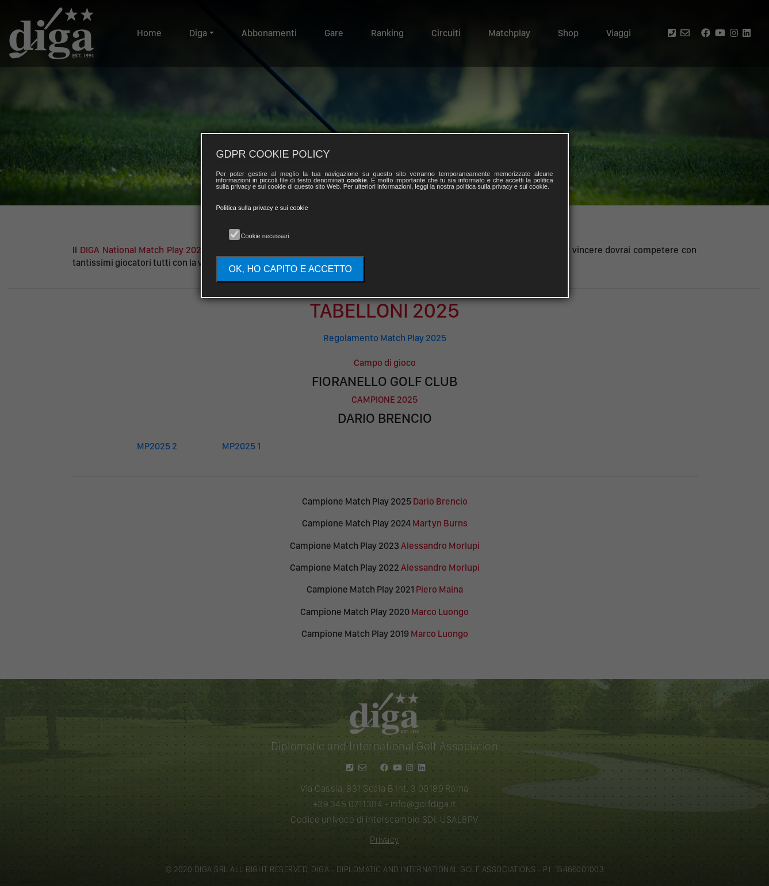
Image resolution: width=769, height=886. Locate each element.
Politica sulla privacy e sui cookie (262, 207)
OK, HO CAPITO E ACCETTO (291, 269)
